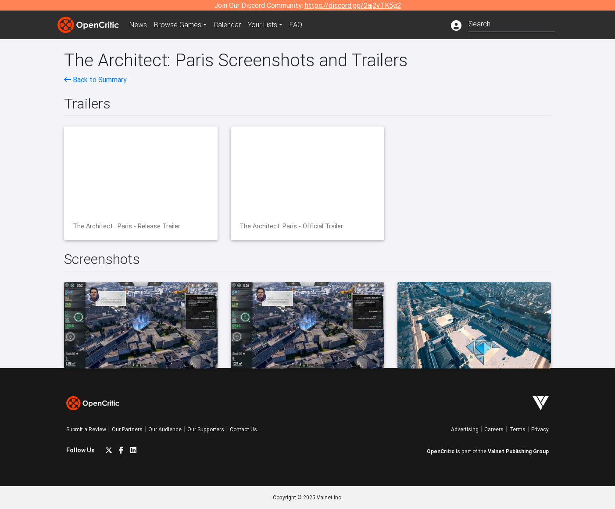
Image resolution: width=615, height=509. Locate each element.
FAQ (296, 24)
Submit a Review (86, 429)
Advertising (465, 429)
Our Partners (127, 429)
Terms (517, 429)
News (138, 24)
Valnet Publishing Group (518, 451)
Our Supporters (205, 429)
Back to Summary (95, 79)
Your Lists (262, 24)
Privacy (540, 429)
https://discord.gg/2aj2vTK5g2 (353, 5)
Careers (494, 429)
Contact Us (243, 429)
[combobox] (511, 23)
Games (177, 24)
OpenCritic (440, 451)
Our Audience (165, 429)
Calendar (227, 24)
